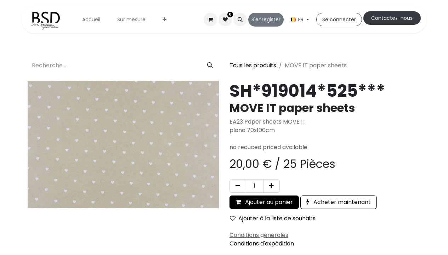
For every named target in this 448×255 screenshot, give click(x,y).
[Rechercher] (210, 65)
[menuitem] (91, 19)
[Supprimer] (237, 186)
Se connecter (339, 19)
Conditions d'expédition (261, 243)
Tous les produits (252, 65)
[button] (240, 19)
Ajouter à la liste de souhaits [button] (273, 218)
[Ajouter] (271, 186)
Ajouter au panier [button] (264, 202)
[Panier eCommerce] (210, 19)
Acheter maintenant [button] (338, 202)
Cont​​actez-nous (392, 18)
